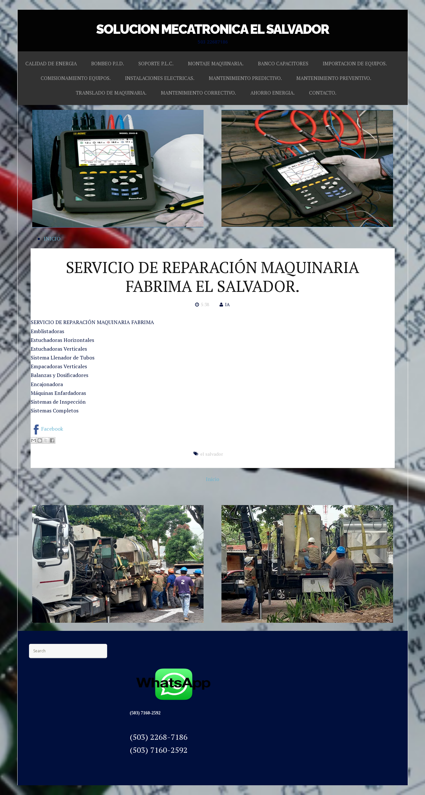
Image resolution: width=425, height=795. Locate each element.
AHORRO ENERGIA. (272, 92)
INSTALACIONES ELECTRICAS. (159, 78)
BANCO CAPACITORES (283, 63)
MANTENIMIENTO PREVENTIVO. (333, 78)
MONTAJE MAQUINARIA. (216, 63)
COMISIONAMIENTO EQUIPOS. (76, 78)
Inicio (212, 479)
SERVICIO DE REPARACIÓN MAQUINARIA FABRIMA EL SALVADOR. (212, 276)
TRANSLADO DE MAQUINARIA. (111, 92)
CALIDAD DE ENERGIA (51, 63)
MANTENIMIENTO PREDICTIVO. (245, 78)
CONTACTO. (322, 92)
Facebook (47, 428)
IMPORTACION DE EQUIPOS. (355, 63)
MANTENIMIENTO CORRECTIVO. (198, 92)
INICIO (52, 238)
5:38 (205, 304)
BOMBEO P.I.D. (107, 63)
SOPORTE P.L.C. (156, 63)
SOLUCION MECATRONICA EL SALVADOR (212, 29)
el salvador (211, 454)
